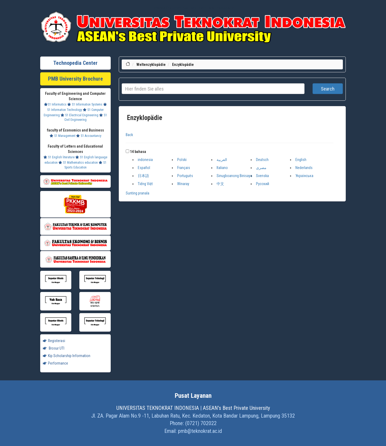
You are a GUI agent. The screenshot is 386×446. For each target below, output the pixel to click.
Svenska (262, 176)
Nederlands (304, 168)
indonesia (145, 160)
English (300, 160)
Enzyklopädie (183, 64)
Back (129, 135)
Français (183, 168)
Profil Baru (189, 8)
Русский (262, 184)
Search (328, 89)
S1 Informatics (55, 104)
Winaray (183, 184)
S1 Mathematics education (78, 162)
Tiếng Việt (145, 184)
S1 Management (62, 136)
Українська (304, 176)
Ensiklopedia (224, 8)
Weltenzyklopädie (151, 64)
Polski (182, 160)
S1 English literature (59, 157)
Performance (55, 363)
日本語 (143, 176)
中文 (220, 184)
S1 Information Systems (84, 104)
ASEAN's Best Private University (236, 408)
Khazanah (173, 8)
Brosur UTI (53, 348)
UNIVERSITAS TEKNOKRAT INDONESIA (157, 408)
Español (144, 168)
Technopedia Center (75, 63)
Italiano (222, 168)
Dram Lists (206, 8)
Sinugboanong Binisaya (234, 176)
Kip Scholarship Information (66, 356)
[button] (127, 151)
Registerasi (54, 341)
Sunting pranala (137, 193)
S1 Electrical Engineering (79, 115)
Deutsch (262, 160)
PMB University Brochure (75, 79)
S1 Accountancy (88, 136)
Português (185, 176)
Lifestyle (158, 8)
